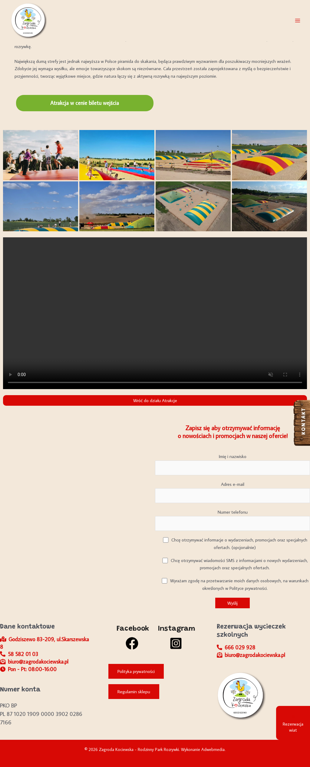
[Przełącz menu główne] (297, 20)
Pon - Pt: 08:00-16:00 (28, 669)
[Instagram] (175, 638)
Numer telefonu (232, 520)
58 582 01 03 (19, 654)
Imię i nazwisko (232, 464)
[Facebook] (132, 638)
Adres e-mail (232, 492)
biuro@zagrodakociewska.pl (34, 661)
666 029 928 (236, 647)
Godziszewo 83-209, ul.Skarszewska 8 (44, 643)
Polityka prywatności (136, 671)
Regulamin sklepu (133, 691)
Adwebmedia (213, 749)
